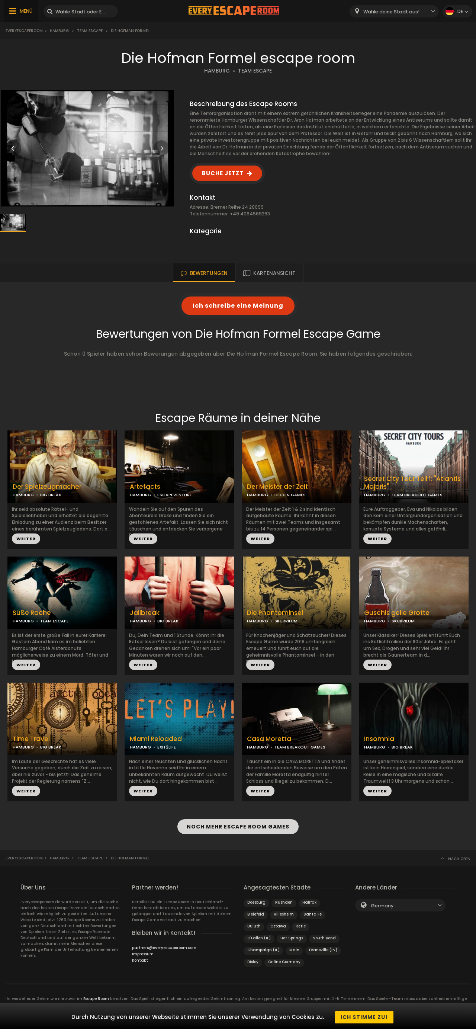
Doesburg (256, 900)
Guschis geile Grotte (397, 613)
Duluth (254, 924)
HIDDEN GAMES (290, 495)
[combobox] (394, 11)
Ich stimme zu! (364, 1017)
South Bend (324, 936)
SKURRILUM (286, 621)
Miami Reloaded (156, 739)
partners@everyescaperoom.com (164, 946)
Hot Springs (291, 936)
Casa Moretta (269, 739)
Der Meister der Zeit (277, 487)
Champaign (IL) (263, 948)
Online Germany (284, 960)
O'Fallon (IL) (259, 936)
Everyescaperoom (24, 30)
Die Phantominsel (275, 613)
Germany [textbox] (382, 904)
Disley (252, 960)
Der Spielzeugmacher (47, 487)
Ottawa (278, 924)
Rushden (284, 900)
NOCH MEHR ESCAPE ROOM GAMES (238, 825)
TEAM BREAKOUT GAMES (417, 495)
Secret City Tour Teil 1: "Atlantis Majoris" (412, 483)
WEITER (26, 539)
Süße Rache (32, 613)
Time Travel (31, 739)
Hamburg (59, 30)
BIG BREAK (50, 495)
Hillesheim (284, 912)
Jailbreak (145, 613)
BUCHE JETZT (223, 173)
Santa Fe (312, 912)
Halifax (309, 900)
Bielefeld (255, 912)
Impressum (143, 952)
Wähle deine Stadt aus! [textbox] (391, 12)
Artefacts (145, 487)
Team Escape (90, 30)
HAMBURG (217, 70)
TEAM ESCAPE (255, 70)
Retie (301, 924)
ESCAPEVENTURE (174, 495)
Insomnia (379, 739)
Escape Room (96, 997)
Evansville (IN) (323, 948)
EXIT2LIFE (166, 747)
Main (294, 948)
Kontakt (140, 958)
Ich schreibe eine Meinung (238, 305)
